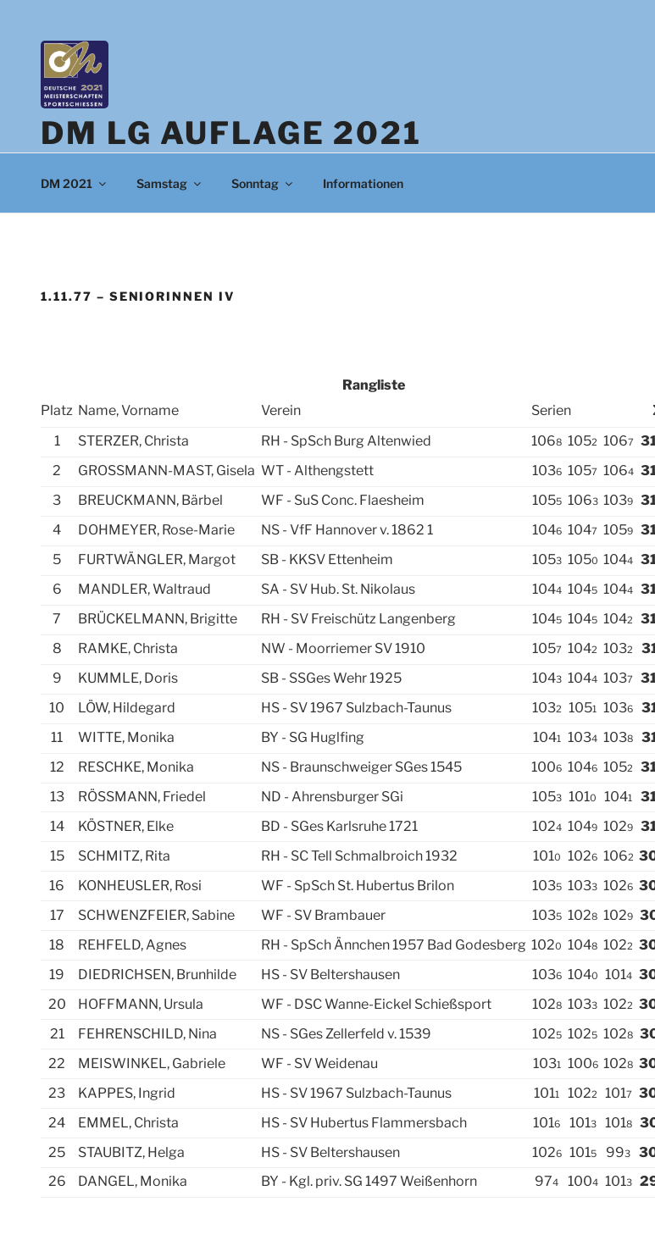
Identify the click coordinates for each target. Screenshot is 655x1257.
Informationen (363, 183)
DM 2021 (74, 183)
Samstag (169, 183)
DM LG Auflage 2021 (231, 133)
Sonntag (263, 183)
